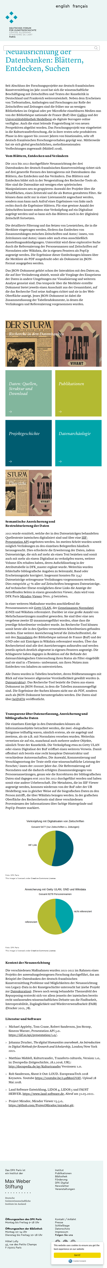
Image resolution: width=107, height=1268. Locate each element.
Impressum (61, 1231)
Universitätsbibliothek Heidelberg (28, 119)
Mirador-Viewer (31, 596)
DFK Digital (62, 1182)
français (80, 6)
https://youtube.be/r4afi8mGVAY (58, 1078)
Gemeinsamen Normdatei (76, 608)
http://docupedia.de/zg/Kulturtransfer (35, 1066)
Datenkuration (20, 991)
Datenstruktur (15, 682)
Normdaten (25, 637)
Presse (59, 1222)
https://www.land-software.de (43, 1093)
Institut (59, 1170)
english (63, 6)
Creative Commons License (43, 878)
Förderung (61, 1179)
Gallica (82, 115)
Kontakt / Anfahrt (65, 1219)
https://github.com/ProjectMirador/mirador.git (41, 1105)
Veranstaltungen (65, 1189)
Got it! (77, 1255)
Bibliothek (61, 1176)
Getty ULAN (42, 608)
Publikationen (63, 1173)
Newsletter (62, 1185)
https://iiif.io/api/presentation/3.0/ (33, 1035)
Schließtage (62, 1225)
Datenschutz (62, 1228)
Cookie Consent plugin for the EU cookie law (77, 1261)
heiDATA (18, 699)
